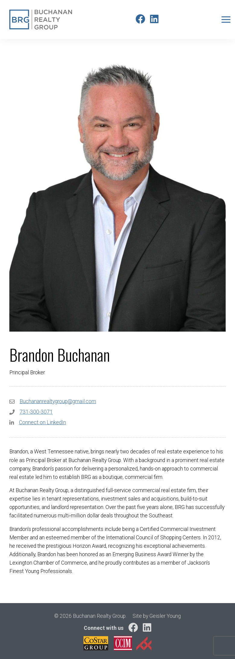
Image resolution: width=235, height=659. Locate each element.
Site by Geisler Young (157, 616)
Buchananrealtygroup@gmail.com (58, 401)
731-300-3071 (36, 412)
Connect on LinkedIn (42, 422)
